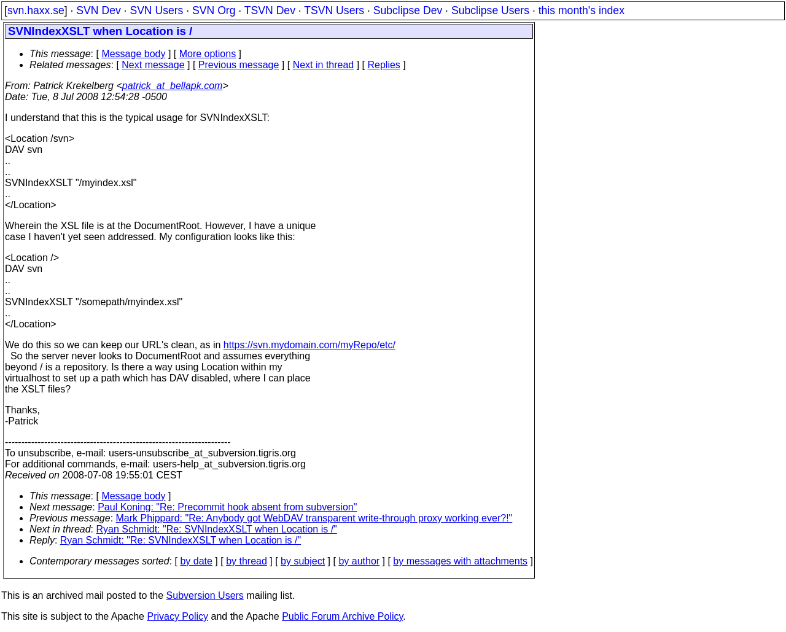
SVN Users (156, 10)
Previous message (238, 65)
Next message (153, 65)
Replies (384, 65)
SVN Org (213, 10)
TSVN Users (334, 10)
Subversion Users (205, 595)
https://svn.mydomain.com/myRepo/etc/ (309, 345)
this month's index (582, 10)
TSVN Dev (269, 10)
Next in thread (323, 65)
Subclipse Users (490, 10)
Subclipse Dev (407, 10)
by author (358, 561)
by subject (303, 561)
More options (207, 54)
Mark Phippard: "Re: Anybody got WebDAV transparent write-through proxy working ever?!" (314, 518)
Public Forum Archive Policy (342, 616)
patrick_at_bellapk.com (172, 85)
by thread (246, 561)
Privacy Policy (177, 616)
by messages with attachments (460, 561)
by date (196, 561)
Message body (133, 54)
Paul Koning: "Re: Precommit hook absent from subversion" (227, 507)
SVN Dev (98, 10)
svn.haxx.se (35, 10)
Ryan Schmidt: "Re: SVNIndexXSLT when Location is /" (216, 529)
